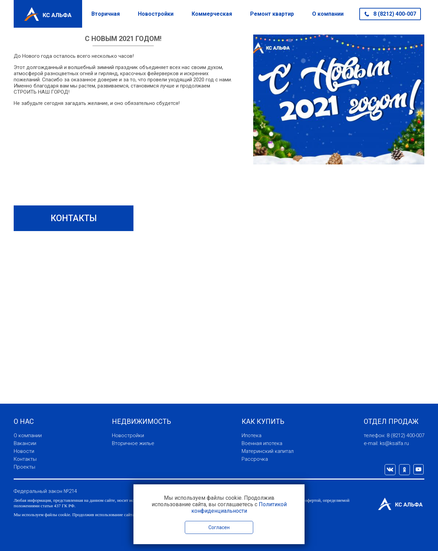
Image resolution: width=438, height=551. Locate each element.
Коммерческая (212, 14)
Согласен (219, 527)
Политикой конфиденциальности (239, 507)
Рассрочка (255, 459)
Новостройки (155, 14)
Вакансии (25, 443)
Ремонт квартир (272, 14)
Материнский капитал (268, 451)
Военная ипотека (262, 443)
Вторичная (105, 14)
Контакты (25, 459)
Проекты (24, 467)
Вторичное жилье (133, 443)
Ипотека (251, 435)
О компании (328, 14)
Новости (24, 451)
